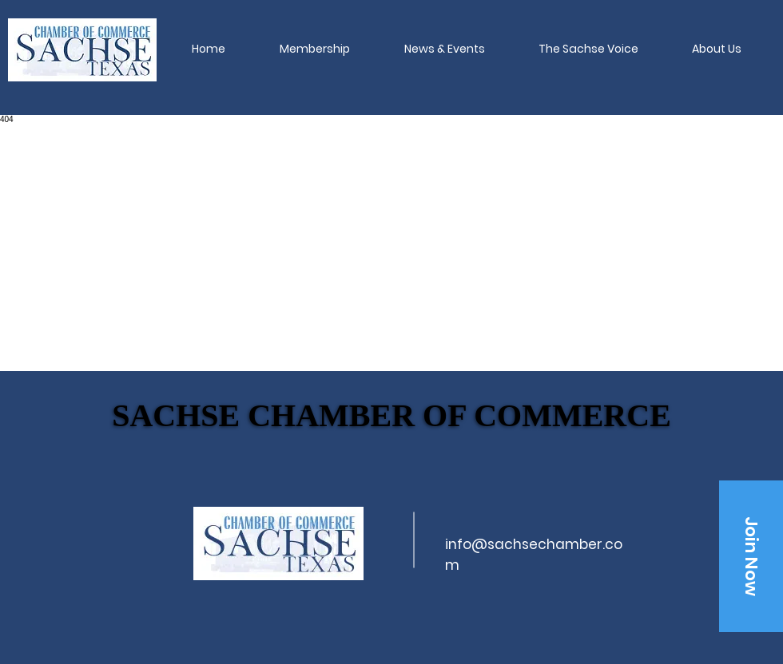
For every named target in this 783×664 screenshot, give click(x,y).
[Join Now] (751, 556)
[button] (314, 48)
